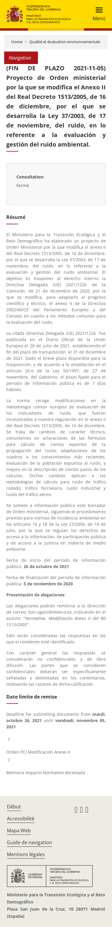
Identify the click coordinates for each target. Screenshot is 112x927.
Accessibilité (20, 818)
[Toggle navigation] (97, 14)
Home (16, 41)
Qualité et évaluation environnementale (64, 41)
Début (14, 806)
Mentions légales (26, 854)
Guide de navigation (29, 842)
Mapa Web (19, 830)
